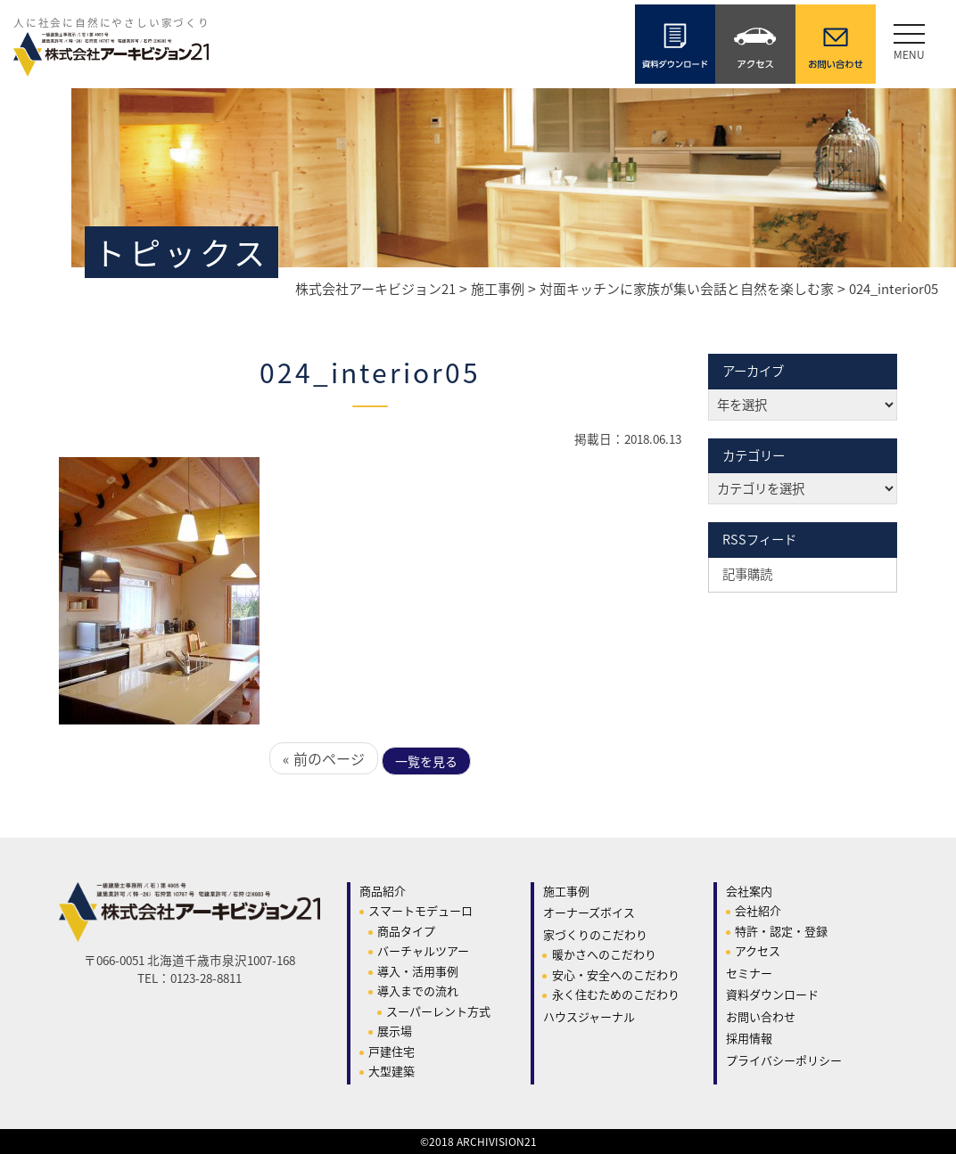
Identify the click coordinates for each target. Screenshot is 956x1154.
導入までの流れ (417, 990)
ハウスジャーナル (589, 1016)
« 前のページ (324, 758)
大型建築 (391, 1070)
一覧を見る (426, 761)
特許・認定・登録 (781, 930)
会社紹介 (758, 910)
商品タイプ (406, 930)
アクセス (757, 950)
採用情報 (749, 1037)
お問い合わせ (760, 1016)
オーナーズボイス (589, 912)
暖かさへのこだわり (604, 953)
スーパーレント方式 (438, 1011)
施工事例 (566, 890)
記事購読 (747, 574)
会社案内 (749, 890)
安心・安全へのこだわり (616, 974)
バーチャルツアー (423, 950)
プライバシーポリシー (784, 1060)
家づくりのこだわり (595, 934)
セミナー (749, 972)
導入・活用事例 (417, 970)
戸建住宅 (391, 1051)
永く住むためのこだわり (616, 994)
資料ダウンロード (772, 994)
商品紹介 (382, 890)
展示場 (394, 1030)
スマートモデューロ (420, 910)
